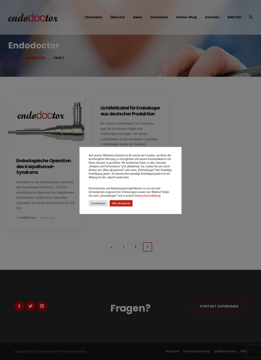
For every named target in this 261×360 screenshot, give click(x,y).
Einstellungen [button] (98, 203)
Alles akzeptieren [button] (121, 203)
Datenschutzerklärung (147, 196)
